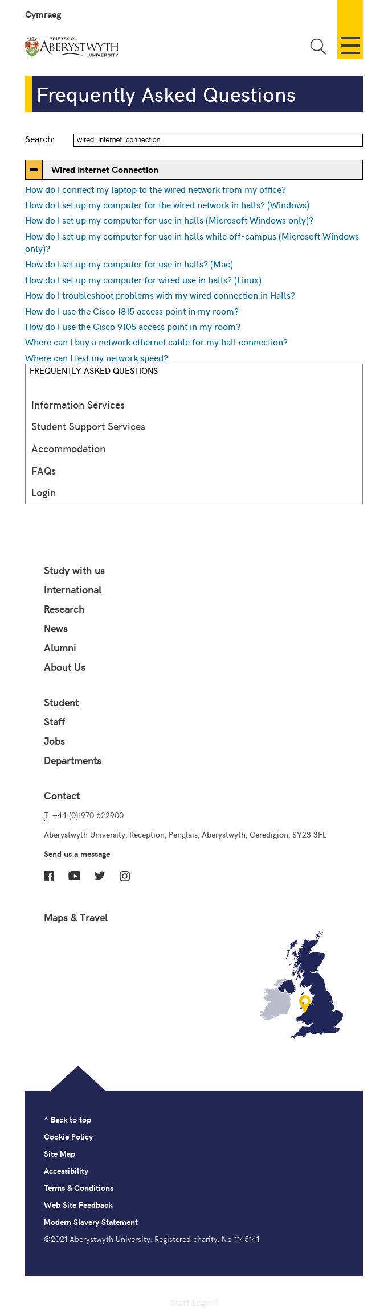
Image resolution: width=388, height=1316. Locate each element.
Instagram (125, 876)
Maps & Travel (76, 917)
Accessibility (66, 1170)
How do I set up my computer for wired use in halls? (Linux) (143, 279)
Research (64, 609)
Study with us (74, 570)
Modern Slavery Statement (91, 1221)
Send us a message (77, 853)
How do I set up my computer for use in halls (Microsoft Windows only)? (169, 219)
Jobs (54, 741)
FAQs (43, 470)
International (72, 589)
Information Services (78, 404)
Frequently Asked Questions (94, 370)
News (56, 628)
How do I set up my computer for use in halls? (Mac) (129, 263)
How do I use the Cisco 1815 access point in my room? (132, 310)
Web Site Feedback (78, 1204)
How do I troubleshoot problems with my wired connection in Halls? (160, 294)
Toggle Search (318, 46)
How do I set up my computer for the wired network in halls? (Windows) (167, 204)
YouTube (74, 875)
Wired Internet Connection (104, 169)
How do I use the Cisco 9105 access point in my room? (132, 326)
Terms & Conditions (78, 1187)
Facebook (49, 876)
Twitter (99, 875)
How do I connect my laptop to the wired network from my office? (155, 189)
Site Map (59, 1153)
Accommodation (68, 448)
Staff (54, 721)
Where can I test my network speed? (96, 357)
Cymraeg (43, 14)
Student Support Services (88, 426)
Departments (72, 760)
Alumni (60, 647)
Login (43, 492)
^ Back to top (67, 1119)
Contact (62, 795)
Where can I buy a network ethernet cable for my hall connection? (156, 341)
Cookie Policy (68, 1136)
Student (61, 702)
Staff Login (192, 1302)
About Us (64, 667)
